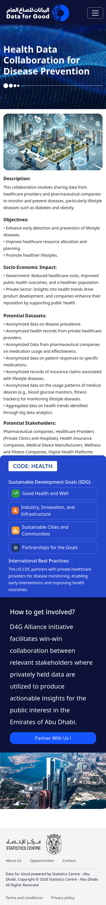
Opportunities (42, 860)
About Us (13, 860)
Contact (69, 860)
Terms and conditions (24, 897)
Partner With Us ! (53, 738)
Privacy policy (62, 897)
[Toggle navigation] (95, 13)
